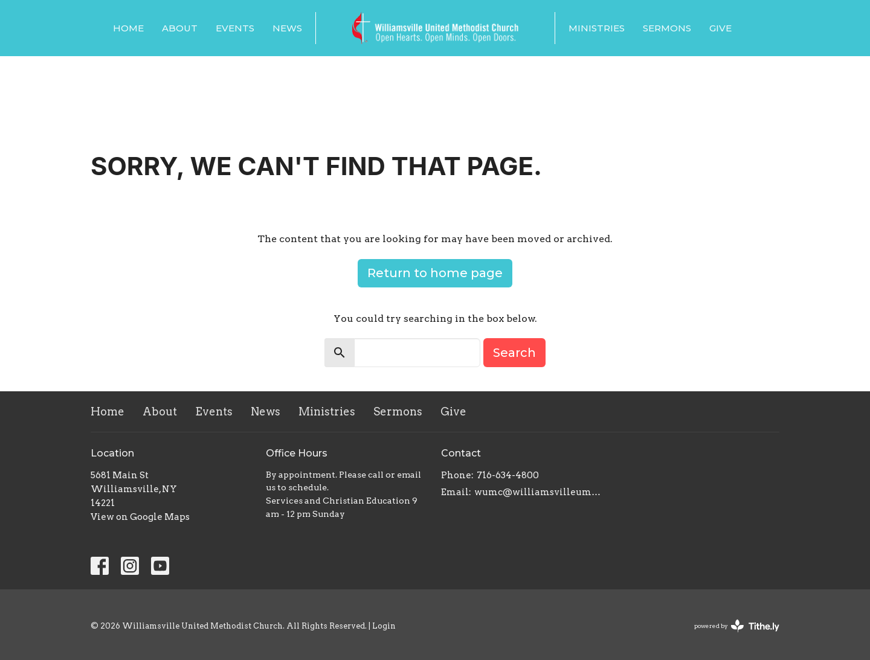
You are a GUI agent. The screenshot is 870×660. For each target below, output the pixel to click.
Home (128, 28)
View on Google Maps (140, 516)
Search (514, 352)
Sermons (667, 28)
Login (384, 625)
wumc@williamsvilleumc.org (539, 492)
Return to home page (435, 273)
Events (235, 28)
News (287, 28)
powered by (736, 625)
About (180, 28)
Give (720, 28)
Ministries (597, 28)
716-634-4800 (508, 475)
